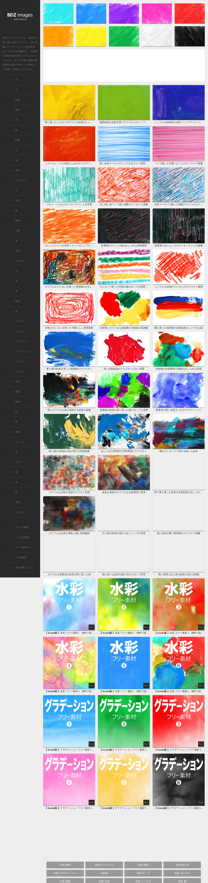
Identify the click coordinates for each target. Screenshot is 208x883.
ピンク (18, 462)
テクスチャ (20, 180)
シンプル (19, 331)
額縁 (17, 301)
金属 (17, 231)
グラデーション (23, 351)
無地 (17, 402)
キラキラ (19, 261)
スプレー (19, 361)
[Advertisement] (124, 66)
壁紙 (17, 391)
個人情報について (24, 567)
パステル (19, 512)
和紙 (17, 220)
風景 (17, 110)
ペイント (19, 371)
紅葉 (17, 140)
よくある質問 (22, 537)
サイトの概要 (22, 527)
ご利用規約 (20, 557)
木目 (17, 200)
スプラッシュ (22, 341)
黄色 (17, 432)
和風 (17, 100)
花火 (17, 170)
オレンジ (19, 442)
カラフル (19, 321)
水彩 (17, 251)
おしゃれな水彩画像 (12, 51)
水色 (17, 502)
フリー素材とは (23, 547)
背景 (17, 381)
